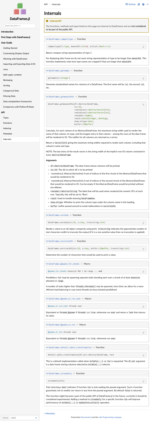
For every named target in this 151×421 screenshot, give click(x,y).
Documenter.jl (86, 417)
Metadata (7, 134)
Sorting (6, 86)
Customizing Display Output (16, 53)
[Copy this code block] (143, 47)
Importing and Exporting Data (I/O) (19, 64)
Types (6, 118)
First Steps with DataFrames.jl (15, 37)
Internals (7, 139)
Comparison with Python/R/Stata (18, 107)
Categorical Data (11, 91)
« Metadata (49, 413)
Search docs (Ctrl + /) (12, 26)
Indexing (7, 128)
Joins (5, 69)
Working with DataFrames (15, 59)
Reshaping (8, 80)
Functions (7, 123)
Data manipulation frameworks (17, 102)
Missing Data (9, 96)
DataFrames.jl (20, 19)
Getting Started (10, 48)
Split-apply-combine (12, 75)
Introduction (7, 32)
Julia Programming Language (110, 417)
